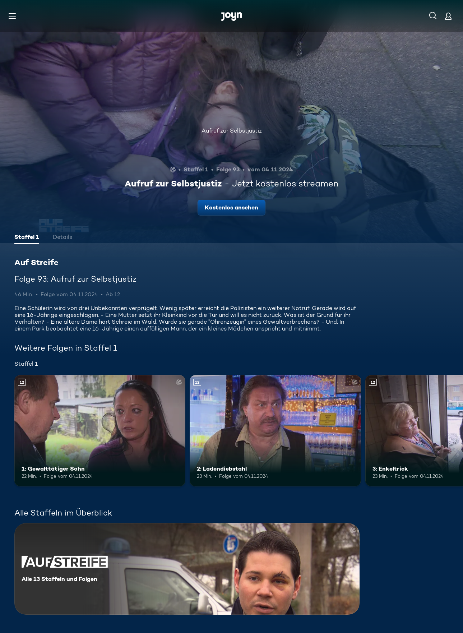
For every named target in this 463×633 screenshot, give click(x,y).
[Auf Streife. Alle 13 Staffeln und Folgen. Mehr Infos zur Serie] (187, 569)
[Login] (448, 16)
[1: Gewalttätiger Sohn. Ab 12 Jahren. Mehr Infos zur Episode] (99, 430)
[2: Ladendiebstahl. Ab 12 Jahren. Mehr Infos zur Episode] (275, 430)
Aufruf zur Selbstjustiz (232, 130)
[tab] (27, 237)
